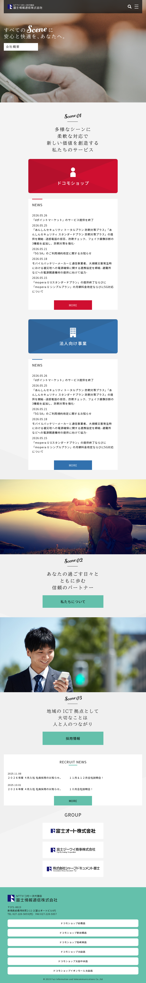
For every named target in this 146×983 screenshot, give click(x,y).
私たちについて (73, 601)
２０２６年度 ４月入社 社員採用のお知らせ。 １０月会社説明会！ (50, 789)
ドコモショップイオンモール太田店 (73, 970)
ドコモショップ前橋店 (73, 923)
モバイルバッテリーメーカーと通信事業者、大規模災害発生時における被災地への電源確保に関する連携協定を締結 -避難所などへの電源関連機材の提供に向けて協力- (72, 267)
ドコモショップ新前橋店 (73, 932)
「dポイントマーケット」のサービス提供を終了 (63, 220)
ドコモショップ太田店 (73, 951)
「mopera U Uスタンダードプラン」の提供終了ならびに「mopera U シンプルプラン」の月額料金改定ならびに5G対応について (73, 286)
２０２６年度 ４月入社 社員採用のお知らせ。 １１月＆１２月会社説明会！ (56, 777)
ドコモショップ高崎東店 (73, 942)
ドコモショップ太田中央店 (73, 961)
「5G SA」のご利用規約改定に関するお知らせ (62, 253)
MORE (73, 305)
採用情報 (73, 738)
